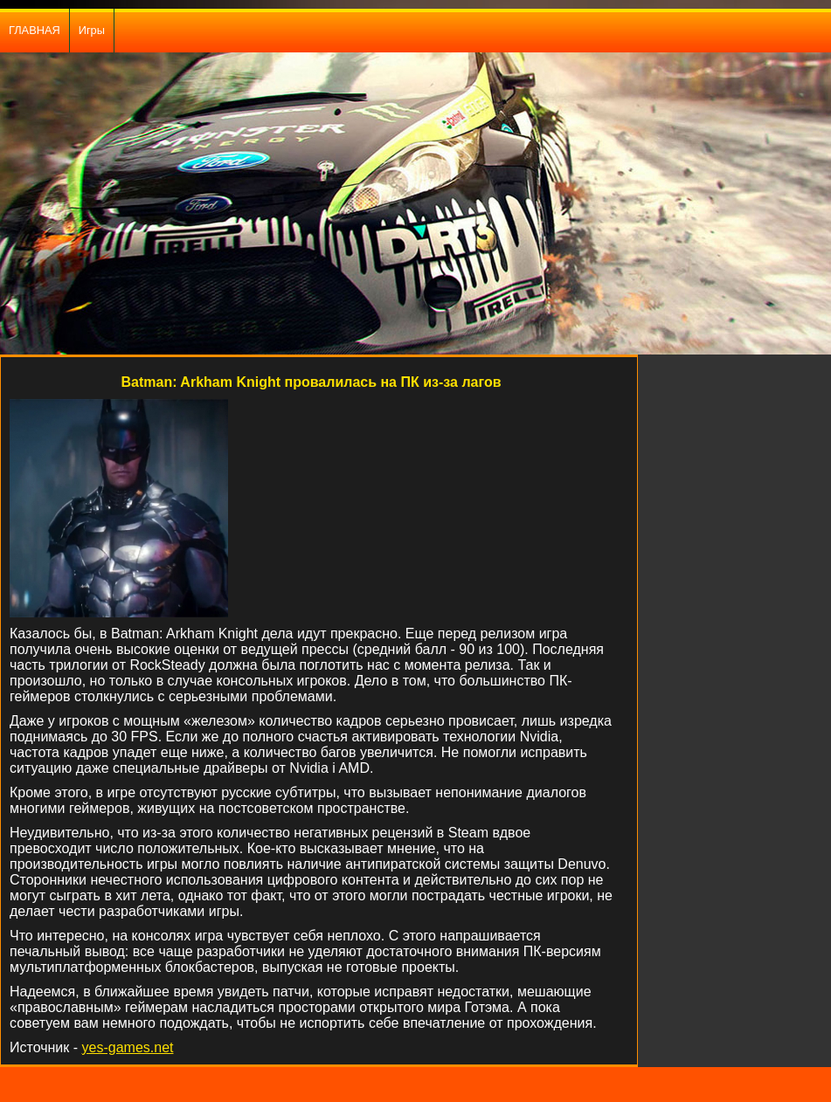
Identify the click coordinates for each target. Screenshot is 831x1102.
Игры (92, 30)
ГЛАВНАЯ (34, 30)
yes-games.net (128, 1047)
